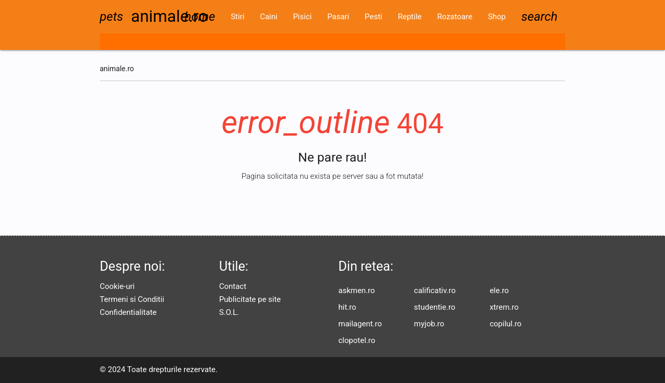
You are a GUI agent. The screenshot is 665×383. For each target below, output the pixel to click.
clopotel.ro (356, 340)
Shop (497, 16)
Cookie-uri (117, 286)
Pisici (302, 16)
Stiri (237, 16)
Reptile (410, 16)
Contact (232, 286)
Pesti (373, 16)
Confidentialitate (128, 312)
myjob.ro (429, 323)
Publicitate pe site (250, 299)
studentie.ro (435, 307)
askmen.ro (356, 290)
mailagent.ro (360, 323)
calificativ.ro (435, 290)
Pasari (338, 16)
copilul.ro (505, 323)
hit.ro (347, 307)
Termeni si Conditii (132, 299)
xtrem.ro (503, 307)
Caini (268, 16)
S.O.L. (229, 312)
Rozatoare (454, 16)
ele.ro (499, 290)
